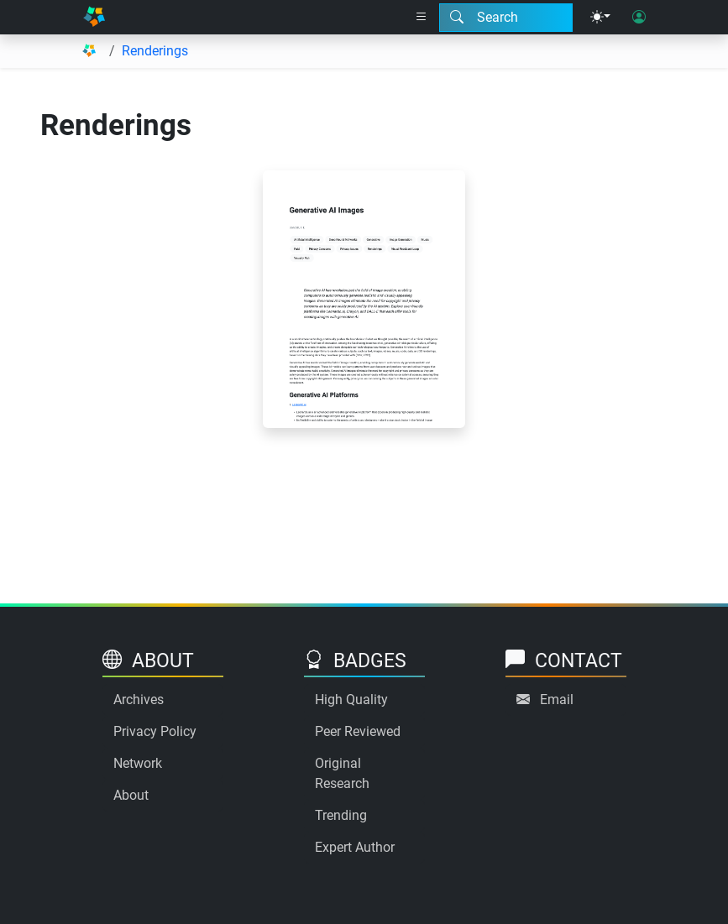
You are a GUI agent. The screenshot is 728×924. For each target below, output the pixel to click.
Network (137, 763)
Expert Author (355, 847)
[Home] (94, 17)
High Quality (351, 699)
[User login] (639, 18)
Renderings (155, 51)
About (131, 795)
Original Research (342, 773)
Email (556, 699)
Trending (341, 815)
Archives (138, 699)
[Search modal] (506, 17)
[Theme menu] (600, 18)
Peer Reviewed (358, 731)
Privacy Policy (154, 731)
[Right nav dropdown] (421, 18)
